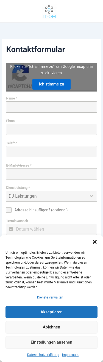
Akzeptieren (51, 312)
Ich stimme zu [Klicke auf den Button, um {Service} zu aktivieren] (51, 84)
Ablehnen (51, 327)
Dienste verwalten (50, 297)
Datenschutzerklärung (43, 355)
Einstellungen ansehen (51, 342)
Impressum (70, 355)
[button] (95, 242)
